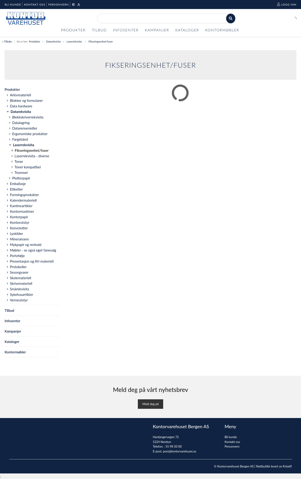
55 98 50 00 (173, 446)
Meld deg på (150, 404)
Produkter (34, 41)
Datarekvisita (53, 41)
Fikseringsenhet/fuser (101, 41)
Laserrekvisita (75, 41)
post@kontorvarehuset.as (179, 451)
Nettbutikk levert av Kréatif (274, 466)
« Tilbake (7, 41)
